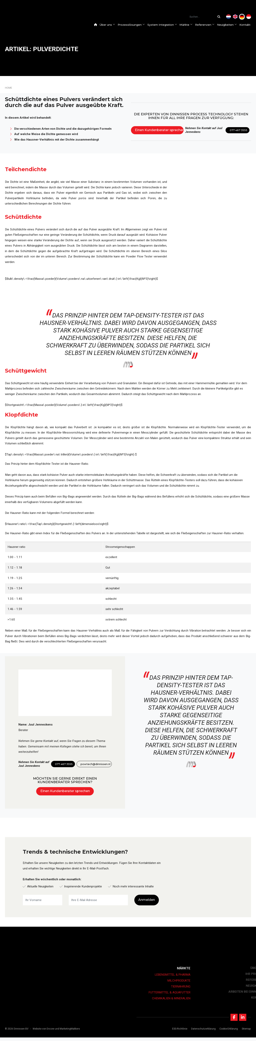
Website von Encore (43, 1032)
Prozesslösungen (133, 24)
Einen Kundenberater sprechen (159, 130)
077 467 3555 (238, 130)
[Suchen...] (219, 16)
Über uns (110, 24)
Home (8, 87)
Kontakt (247, 24)
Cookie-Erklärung (227, 1032)
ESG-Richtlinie (178, 1032)
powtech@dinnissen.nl (95, 764)
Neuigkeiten (229, 24)
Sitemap (244, 1032)
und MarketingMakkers (67, 1032)
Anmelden (146, 900)
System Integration (164, 24)
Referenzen (207, 24)
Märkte (188, 24)
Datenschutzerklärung (202, 1032)
